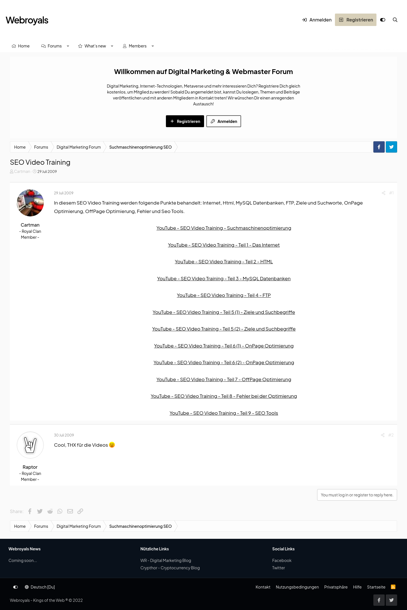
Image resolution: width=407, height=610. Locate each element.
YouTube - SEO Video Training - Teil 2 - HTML (224, 261)
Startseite (376, 586)
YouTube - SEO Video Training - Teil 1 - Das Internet (224, 245)
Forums (55, 45)
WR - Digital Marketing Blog (165, 560)
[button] (68, 46)
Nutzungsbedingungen (297, 586)
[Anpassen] (382, 20)
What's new (95, 45)
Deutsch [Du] (40, 586)
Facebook (281, 560)
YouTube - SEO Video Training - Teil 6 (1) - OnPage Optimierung (224, 345)
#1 (391, 192)
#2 (391, 434)
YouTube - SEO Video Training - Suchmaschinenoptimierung (224, 228)
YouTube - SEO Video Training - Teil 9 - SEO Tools (224, 413)
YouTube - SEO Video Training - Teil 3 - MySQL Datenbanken (224, 278)
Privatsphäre (336, 586)
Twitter (278, 567)
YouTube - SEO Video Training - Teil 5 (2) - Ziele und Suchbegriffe (224, 328)
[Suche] (395, 20)
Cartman (22, 171)
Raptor (30, 467)
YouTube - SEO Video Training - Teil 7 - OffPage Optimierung (223, 379)
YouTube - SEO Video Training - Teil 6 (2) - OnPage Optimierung (223, 362)
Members (138, 45)
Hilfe (357, 586)
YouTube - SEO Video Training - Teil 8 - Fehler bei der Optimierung (224, 396)
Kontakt (263, 586)
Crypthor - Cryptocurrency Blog (170, 567)
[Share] (383, 193)
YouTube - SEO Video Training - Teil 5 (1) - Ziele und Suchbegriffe (224, 312)
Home (24, 45)
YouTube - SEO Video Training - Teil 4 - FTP (224, 295)
